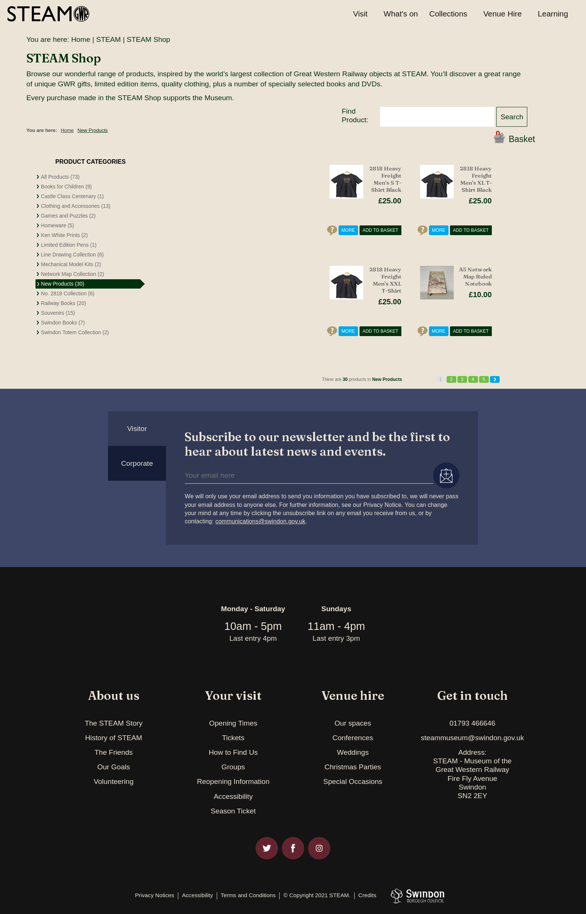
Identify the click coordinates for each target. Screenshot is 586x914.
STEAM (108, 39)
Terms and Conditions (248, 895)
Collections (448, 13)
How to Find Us (233, 752)
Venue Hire (502, 13)
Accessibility (233, 796)
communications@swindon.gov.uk (260, 521)
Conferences (353, 738)
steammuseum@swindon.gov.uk (472, 738)
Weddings (353, 752)
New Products (92, 130)
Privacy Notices (154, 895)
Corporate (137, 463)
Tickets (233, 738)
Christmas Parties (352, 767)
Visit (360, 13)
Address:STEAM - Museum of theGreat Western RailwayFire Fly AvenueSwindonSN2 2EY (472, 773)
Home (80, 39)
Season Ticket (233, 811)
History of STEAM (113, 738)
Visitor (137, 429)
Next (495, 379)
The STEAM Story (114, 723)
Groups (233, 767)
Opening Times (233, 723)
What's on (401, 13)
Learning (553, 13)
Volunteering (114, 781)
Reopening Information (233, 781)
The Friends (114, 752)
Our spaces (352, 723)
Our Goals (113, 767)
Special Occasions (352, 781)
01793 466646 (473, 723)
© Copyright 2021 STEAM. (316, 895)
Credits (367, 895)
